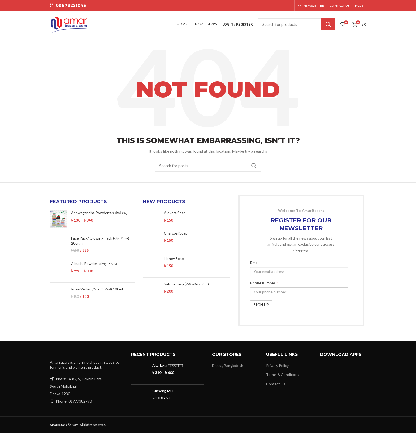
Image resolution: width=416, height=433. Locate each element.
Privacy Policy (277, 365)
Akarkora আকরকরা (167, 365)
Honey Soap (174, 258)
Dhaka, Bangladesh (227, 365)
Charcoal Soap (176, 233)
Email (255, 262)
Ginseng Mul (162, 390)
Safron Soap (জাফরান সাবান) (186, 284)
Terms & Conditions (282, 374)
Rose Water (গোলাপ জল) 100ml (97, 289)
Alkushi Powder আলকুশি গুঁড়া (94, 263)
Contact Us (275, 384)
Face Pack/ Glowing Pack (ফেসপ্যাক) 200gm (100, 240)
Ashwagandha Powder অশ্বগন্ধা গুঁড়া (100, 212)
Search (328, 24)
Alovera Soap (175, 212)
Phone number (264, 283)
